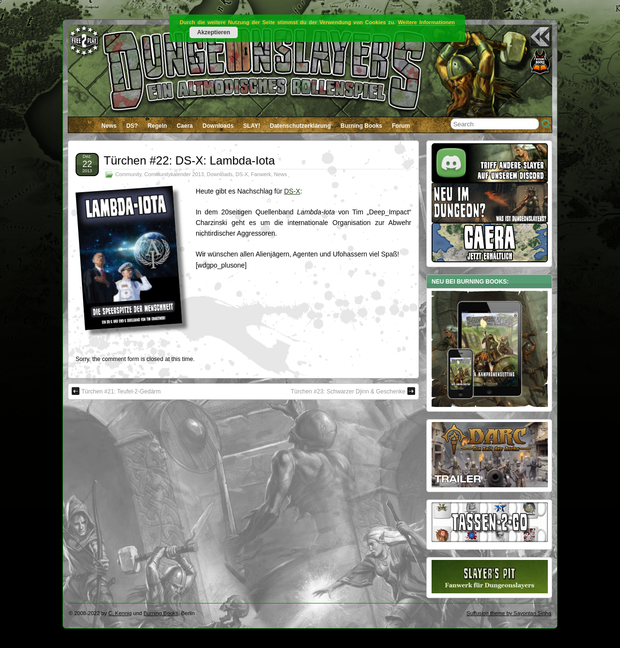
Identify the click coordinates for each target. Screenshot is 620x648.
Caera (185, 125)
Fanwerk (261, 174)
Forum (401, 125)
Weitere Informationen (426, 22)
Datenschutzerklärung (300, 125)
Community (128, 174)
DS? (132, 125)
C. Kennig (120, 613)
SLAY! (251, 125)
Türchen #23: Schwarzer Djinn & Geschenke (353, 391)
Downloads (217, 125)
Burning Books (361, 125)
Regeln (157, 125)
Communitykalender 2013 (174, 174)
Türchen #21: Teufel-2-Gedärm (116, 391)
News (108, 125)
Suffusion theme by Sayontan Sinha (508, 613)
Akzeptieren (213, 32)
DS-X (241, 174)
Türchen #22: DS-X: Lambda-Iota (189, 160)
